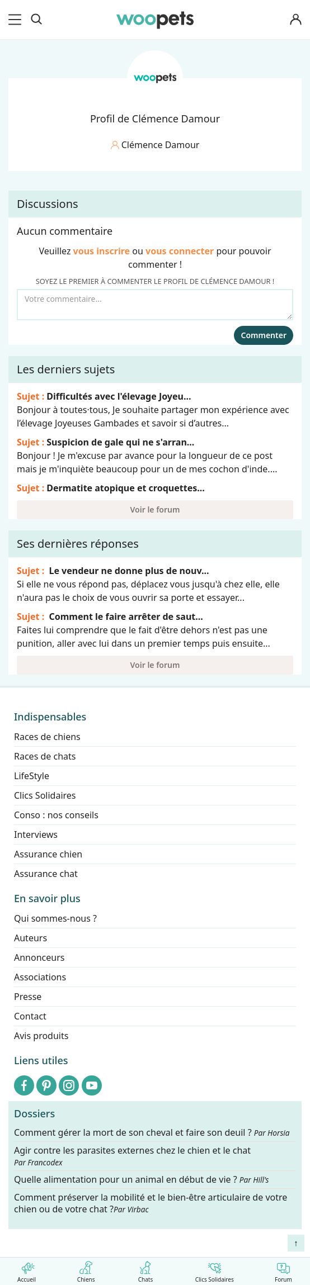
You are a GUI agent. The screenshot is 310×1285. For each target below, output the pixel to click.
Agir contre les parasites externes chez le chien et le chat (132, 1156)
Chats (145, 1269)
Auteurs (30, 938)
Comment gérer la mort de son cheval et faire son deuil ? (152, 1133)
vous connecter (179, 251)
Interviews (36, 834)
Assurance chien (48, 854)
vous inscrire (101, 251)
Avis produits (41, 1036)
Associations (40, 977)
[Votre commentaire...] (155, 304)
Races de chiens (47, 737)
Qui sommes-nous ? (55, 918)
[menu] (16, 19)
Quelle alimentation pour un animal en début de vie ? (141, 1180)
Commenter (263, 335)
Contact (30, 1016)
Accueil (26, 1269)
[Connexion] (295, 19)
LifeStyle (31, 776)
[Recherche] (36, 19)
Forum (283, 1269)
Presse (27, 996)
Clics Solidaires (214, 1269)
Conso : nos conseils (56, 815)
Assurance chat (46, 873)
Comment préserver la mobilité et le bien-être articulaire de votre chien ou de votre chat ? (150, 1203)
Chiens (86, 1269)
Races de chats (45, 756)
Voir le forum (155, 509)
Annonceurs (39, 957)
